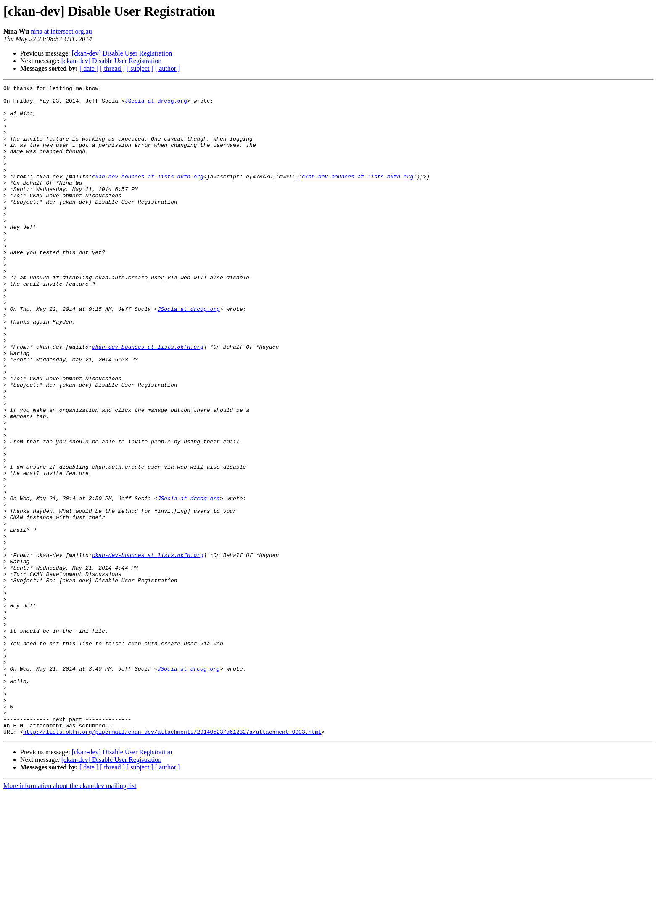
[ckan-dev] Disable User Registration (122, 53)
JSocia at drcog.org (156, 104)
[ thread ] (112, 68)
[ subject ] (140, 68)
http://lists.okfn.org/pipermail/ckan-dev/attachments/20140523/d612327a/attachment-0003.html (172, 861)
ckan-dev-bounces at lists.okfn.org (147, 195)
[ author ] (167, 68)
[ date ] (88, 68)
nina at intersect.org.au (61, 31)
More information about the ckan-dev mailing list (69, 915)
